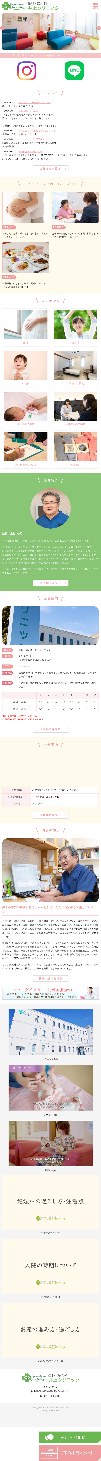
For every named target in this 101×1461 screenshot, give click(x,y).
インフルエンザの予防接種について (36, 139)
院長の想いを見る (51, 978)
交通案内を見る (50, 815)
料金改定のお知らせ (28, 111)
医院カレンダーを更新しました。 (35, 102)
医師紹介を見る (50, 583)
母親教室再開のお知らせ (30, 151)
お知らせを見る (50, 168)
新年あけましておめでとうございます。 (38, 130)
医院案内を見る (50, 729)
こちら (15, 106)
